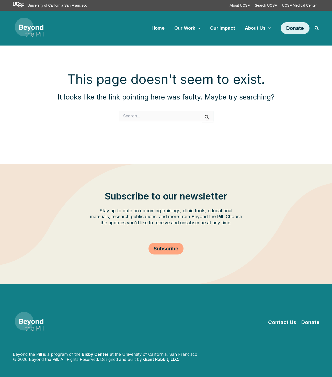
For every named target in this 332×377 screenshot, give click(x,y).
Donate (310, 322)
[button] (295, 28)
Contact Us (282, 322)
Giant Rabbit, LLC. (161, 359)
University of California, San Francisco (159, 354)
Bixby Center (95, 354)
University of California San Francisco (57, 5)
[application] (199, 28)
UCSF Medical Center (299, 5)
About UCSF (240, 5)
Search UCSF (266, 5)
